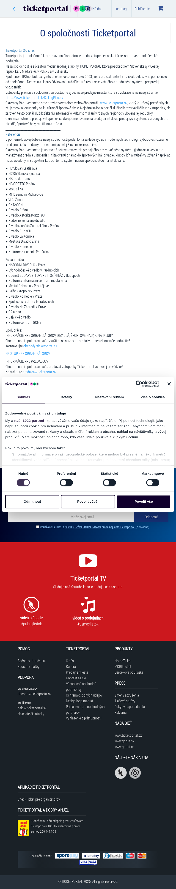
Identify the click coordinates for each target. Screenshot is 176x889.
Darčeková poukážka (129, 672)
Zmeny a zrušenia (127, 695)
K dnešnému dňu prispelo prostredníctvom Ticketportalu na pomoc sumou (57, 826)
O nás (70, 660)
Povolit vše (144, 502)
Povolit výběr (88, 502)
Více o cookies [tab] (152, 397)
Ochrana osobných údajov (84, 695)
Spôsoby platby (28, 666)
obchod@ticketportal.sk (34, 693)
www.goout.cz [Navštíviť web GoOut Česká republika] (124, 746)
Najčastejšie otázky (31, 713)
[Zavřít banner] (169, 383)
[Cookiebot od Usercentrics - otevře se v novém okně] (139, 383)
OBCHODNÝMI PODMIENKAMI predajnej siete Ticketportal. (100, 527)
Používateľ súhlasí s (94, 527)
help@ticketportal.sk (32, 707)
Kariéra (71, 666)
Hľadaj (93, 8)
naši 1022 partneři (30, 421)
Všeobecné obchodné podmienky (81, 686)
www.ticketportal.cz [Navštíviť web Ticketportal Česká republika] (128, 735)
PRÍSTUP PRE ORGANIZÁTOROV (28, 353)
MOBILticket (123, 666)
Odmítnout (32, 502)
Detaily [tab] (66, 397)
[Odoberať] (151, 516)
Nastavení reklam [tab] (109, 397)
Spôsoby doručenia (31, 660)
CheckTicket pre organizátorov (39, 799)
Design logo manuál (80, 700)
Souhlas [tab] (23, 397)
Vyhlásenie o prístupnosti (83, 718)
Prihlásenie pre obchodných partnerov (85, 709)
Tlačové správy (125, 700)
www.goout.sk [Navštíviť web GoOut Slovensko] (124, 740)
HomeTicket (123, 660)
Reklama (120, 712)
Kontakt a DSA (76, 677)
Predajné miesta (77, 672)
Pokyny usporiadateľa (130, 706)
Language (121, 8)
